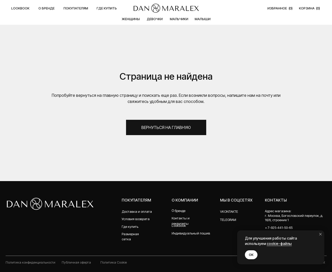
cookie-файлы (279, 243)
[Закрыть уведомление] (320, 234)
